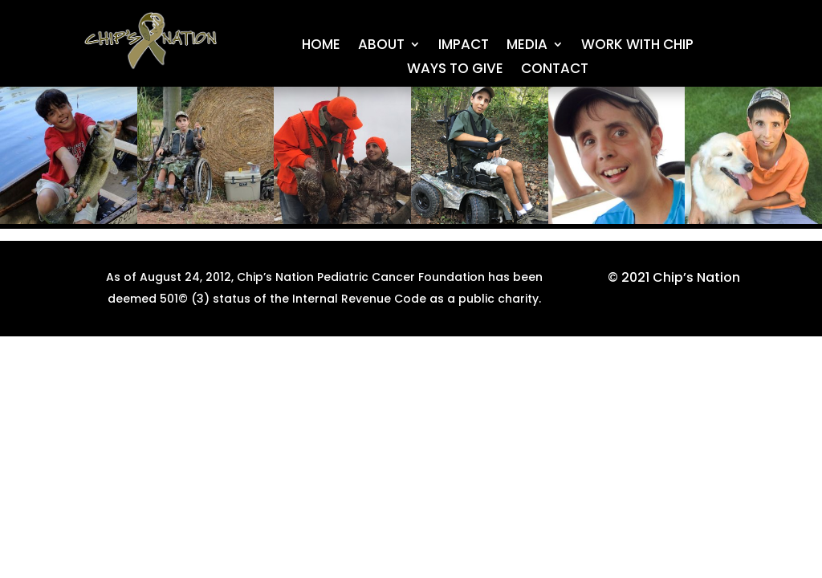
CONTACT (554, 70)
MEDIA (527, 46)
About (381, 46)
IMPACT (463, 46)
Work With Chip (637, 46)
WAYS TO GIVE (455, 70)
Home (321, 46)
